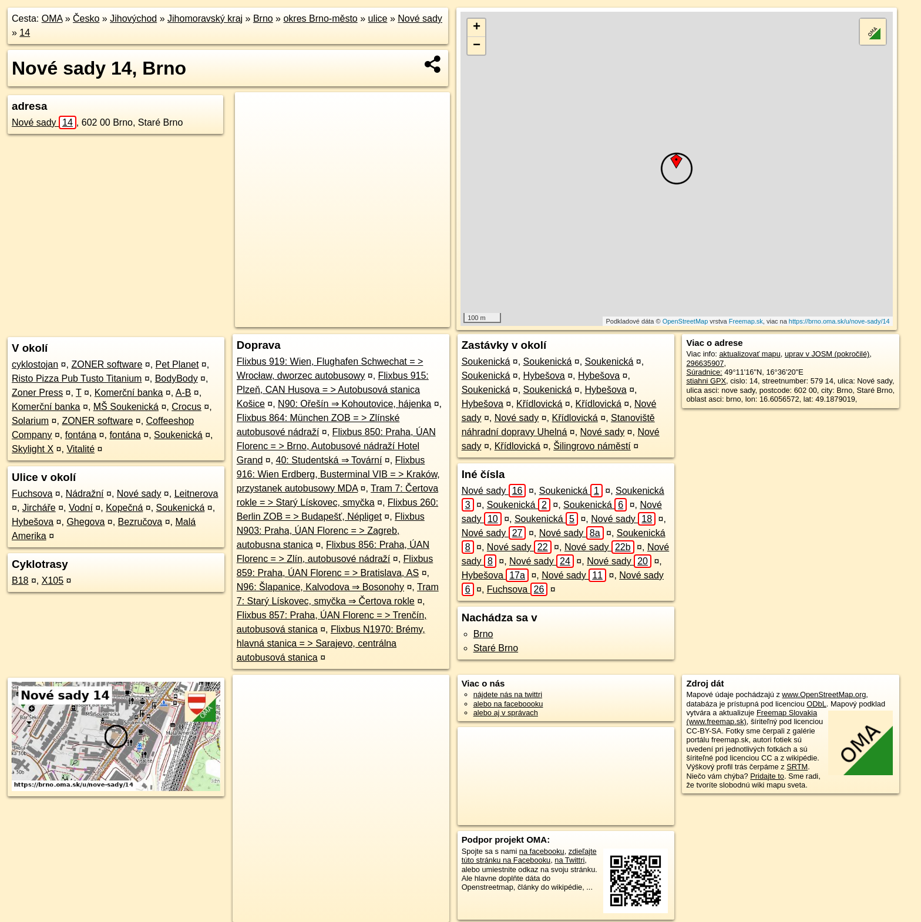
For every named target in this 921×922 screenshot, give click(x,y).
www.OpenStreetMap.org (824, 694)
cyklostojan (35, 364)
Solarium (30, 421)
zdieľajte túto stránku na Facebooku (529, 855)
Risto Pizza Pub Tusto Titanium (77, 378)
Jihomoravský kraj (205, 18)
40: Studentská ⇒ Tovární (329, 460)
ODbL (816, 703)
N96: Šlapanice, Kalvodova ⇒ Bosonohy (320, 587)
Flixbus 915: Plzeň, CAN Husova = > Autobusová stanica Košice (333, 390)
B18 (20, 580)
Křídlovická (539, 404)
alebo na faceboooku (508, 703)
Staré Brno (495, 648)
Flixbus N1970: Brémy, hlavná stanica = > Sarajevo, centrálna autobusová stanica (331, 643)
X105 (52, 580)
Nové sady (420, 18)
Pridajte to (767, 776)
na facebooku (541, 851)
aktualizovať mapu (749, 353)
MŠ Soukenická (126, 407)
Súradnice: (704, 372)
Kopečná (124, 508)
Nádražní (85, 494)
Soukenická (178, 435)
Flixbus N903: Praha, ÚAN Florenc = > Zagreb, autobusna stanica (331, 531)
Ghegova (85, 522)
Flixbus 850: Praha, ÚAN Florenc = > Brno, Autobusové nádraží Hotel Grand (336, 446)
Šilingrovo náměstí (592, 446)
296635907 (705, 363)
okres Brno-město (320, 18)
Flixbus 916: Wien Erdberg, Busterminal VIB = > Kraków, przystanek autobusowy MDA (338, 474)
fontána (80, 435)
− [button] (476, 46)
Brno (263, 18)
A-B (183, 393)
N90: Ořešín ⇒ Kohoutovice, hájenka (354, 404)
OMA (52, 18)
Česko (86, 18)
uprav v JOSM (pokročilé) (827, 353)
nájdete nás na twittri (507, 694)
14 (24, 33)
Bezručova (140, 522)
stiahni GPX (706, 380)
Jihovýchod (133, 18)
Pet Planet (177, 364)
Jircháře (39, 508)
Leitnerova (196, 494)
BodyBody (176, 378)
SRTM (797, 766)
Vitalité (80, 449)
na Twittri (569, 860)
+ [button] (476, 27)
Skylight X (32, 449)
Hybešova (32, 522)
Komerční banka (129, 393)
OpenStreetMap (685, 321)
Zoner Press (37, 393)
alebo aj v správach (505, 712)
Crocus (186, 407)
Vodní (81, 508)
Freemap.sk (746, 321)
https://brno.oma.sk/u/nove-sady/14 (839, 321)
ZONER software (106, 364)
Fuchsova (32, 494)
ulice (378, 18)
